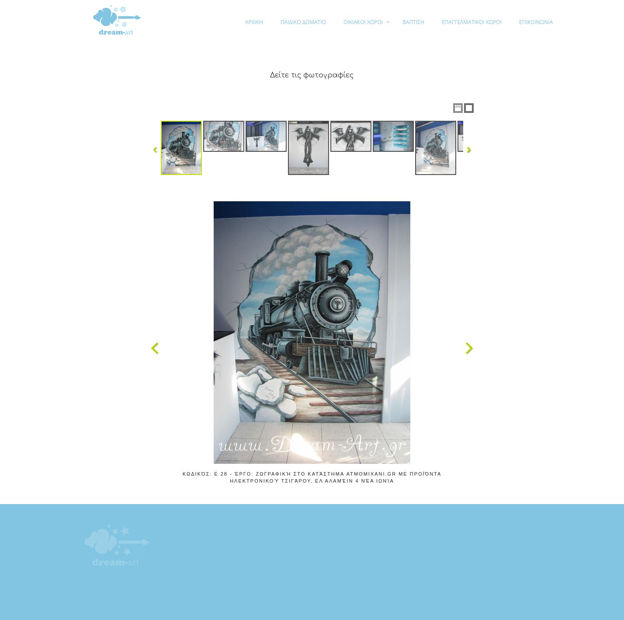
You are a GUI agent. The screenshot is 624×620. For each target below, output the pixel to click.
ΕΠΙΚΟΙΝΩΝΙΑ (536, 22)
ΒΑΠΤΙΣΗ (413, 22)
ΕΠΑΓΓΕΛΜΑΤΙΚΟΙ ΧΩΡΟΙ (472, 22)
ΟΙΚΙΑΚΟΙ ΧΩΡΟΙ (363, 22)
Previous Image (155, 348)
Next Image (469, 348)
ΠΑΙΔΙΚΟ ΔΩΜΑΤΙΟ (303, 22)
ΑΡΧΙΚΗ (254, 22)
